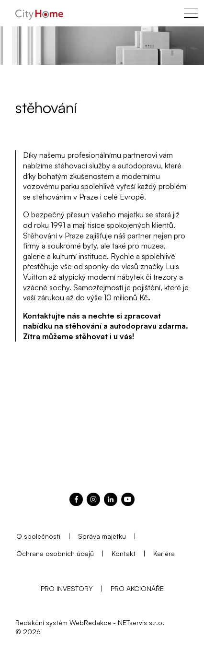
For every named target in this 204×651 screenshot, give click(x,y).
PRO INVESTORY (67, 588)
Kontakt (124, 553)
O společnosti (38, 536)
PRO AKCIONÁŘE (137, 588)
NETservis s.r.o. (141, 622)
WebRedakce (90, 622)
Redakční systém (41, 622)
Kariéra (164, 553)
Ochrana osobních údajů (55, 553)
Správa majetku (102, 536)
